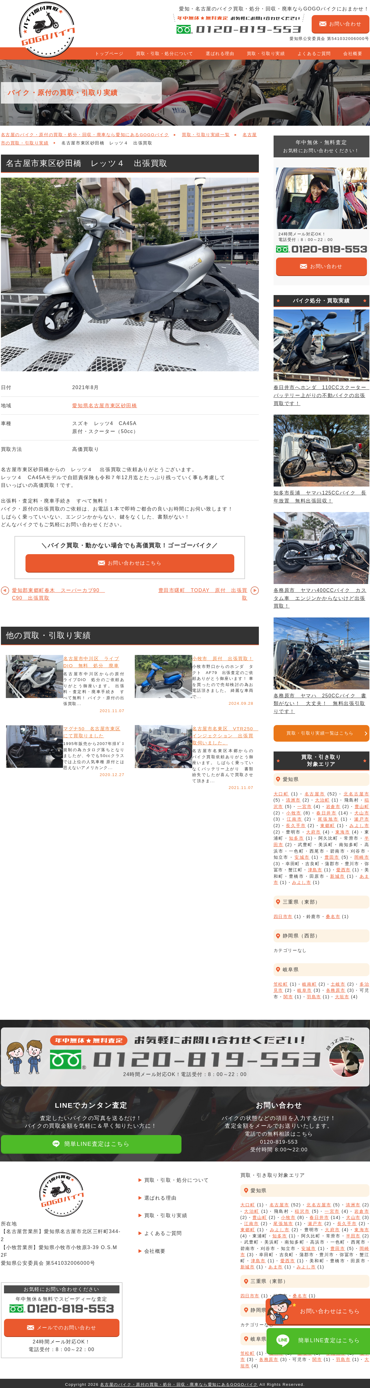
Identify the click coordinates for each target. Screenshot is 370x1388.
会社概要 (352, 53)
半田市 (353, 1233)
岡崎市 (361, 856)
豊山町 (362, 806)
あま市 (275, 1264)
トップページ (109, 53)
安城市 (302, 856)
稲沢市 (302, 1208)
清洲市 (293, 800)
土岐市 (338, 982)
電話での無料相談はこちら (279, 1139)
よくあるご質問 (314, 53)
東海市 (342, 831)
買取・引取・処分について (164, 53)
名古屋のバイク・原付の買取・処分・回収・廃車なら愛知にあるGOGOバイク (85, 134)
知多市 (296, 837)
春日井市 (326, 812)
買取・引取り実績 (266, 53)
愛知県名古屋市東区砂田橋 (104, 405)
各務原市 (335, 988)
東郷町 (327, 824)
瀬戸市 (361, 818)
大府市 (313, 831)
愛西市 (343, 868)
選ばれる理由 (220, 53)
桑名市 (333, 914)
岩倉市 (333, 806)
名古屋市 (315, 793)
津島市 (315, 868)
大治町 (322, 800)
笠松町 (281, 982)
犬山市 (361, 812)
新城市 (337, 874)
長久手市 (296, 824)
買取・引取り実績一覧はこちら (319, 733)
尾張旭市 (328, 818)
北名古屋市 (356, 793)
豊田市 (332, 856)
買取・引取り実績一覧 (206, 134)
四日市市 (283, 914)
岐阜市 (304, 988)
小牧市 (293, 812)
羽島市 (314, 994)
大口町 (281, 793)
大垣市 (342, 994)
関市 (288, 994)
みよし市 (359, 824)
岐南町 (309, 982)
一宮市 (304, 806)
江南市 (294, 818)
